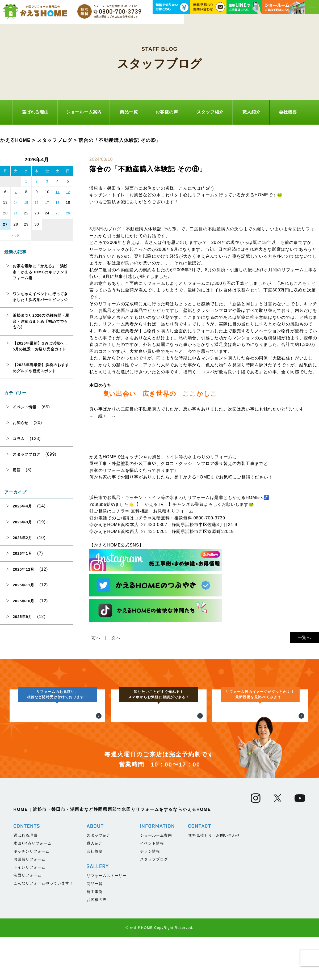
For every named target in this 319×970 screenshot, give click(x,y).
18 (58, 203)
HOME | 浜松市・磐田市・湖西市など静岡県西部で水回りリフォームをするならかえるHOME (112, 915)
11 (58, 192)
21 (16, 213)
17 (47, 203)
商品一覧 (129, 112)
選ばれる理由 (35, 112)
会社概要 (288, 112)
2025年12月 (23, 569)
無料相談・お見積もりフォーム (162, 511)
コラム (18, 439)
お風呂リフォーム (29, 965)
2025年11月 (23, 585)
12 (68, 192)
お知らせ (20, 423)
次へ (115, 638)
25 (58, 213)
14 (16, 203)
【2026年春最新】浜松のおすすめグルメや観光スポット (41, 368)
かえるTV (153, 504)
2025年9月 (22, 617)
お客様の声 (167, 112)
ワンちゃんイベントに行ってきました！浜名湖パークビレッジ (40, 297)
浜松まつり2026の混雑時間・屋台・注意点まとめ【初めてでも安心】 (41, 321)
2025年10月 (23, 601)
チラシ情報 (150, 957)
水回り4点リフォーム (33, 949)
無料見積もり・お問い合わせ (214, 941)
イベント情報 (24, 407)
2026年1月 (22, 553)
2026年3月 (22, 522)
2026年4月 (22, 506)
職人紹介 (251, 112)
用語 (17, 470)
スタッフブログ (26, 454)
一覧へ (304, 637)
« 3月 (15, 235)
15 (26, 203)
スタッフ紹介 (210, 112)
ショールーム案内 (84, 112)
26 (68, 213)
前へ (95, 638)
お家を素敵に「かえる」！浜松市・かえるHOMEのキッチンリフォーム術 (40, 272)
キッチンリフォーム (31, 957)
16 (37, 203)
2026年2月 (22, 538)
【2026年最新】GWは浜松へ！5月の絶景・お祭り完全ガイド (40, 346)
